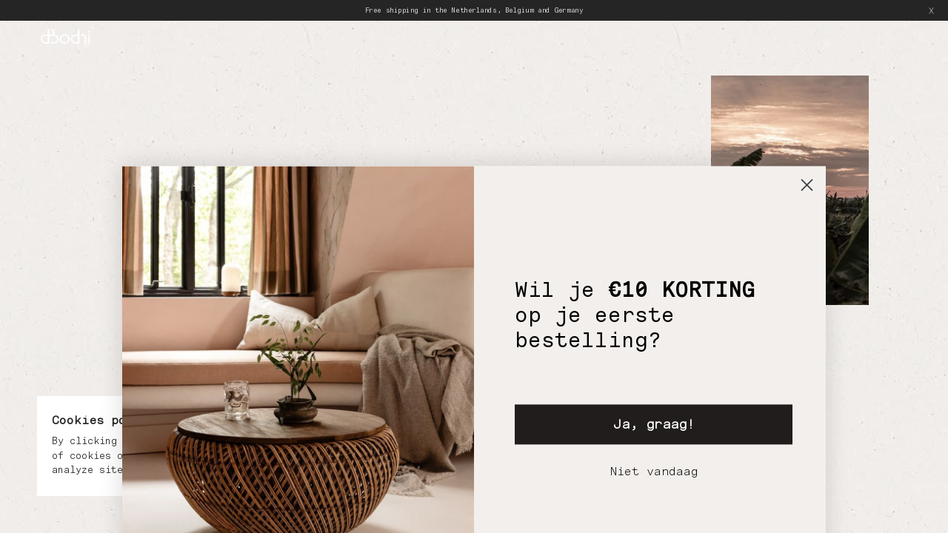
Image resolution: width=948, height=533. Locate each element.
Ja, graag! (654, 511)
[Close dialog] (807, 272)
